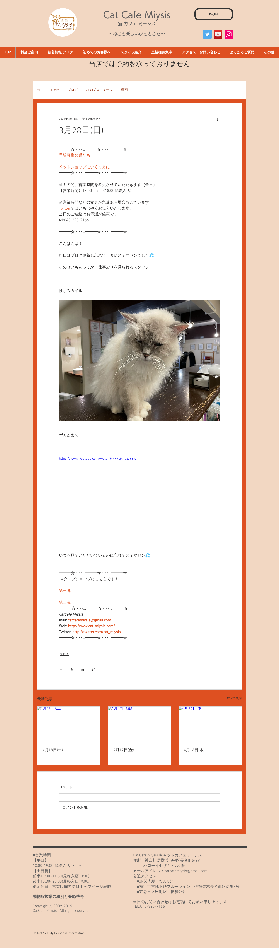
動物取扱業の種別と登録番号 (58, 897)
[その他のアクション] (217, 119)
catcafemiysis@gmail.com (186, 871)
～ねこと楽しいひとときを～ (136, 33)
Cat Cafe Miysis (136, 14)
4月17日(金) (123, 750)
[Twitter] (207, 34)
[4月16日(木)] (210, 724)
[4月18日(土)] (68, 724)
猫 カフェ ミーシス (137, 23)
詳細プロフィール (99, 90)
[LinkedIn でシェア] (82, 669)
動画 (124, 90)
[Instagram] (229, 34)
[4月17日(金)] (139, 724)
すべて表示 (234, 698)
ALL (40, 90)
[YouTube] (218, 34)
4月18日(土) (53, 750)
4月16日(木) (194, 750)
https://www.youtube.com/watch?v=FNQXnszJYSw (97, 459)
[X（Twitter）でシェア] (72, 669)
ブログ (73, 90)
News (55, 90)
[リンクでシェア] (93, 669)
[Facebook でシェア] (61, 669)
